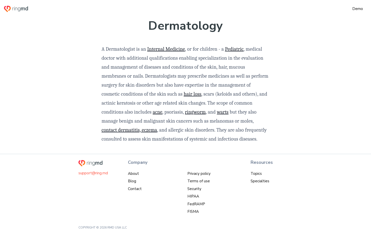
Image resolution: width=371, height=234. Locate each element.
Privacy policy (199, 173)
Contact (135, 188)
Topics (256, 173)
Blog (132, 181)
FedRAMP (196, 204)
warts (223, 112)
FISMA (193, 211)
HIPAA (193, 196)
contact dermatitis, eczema (129, 130)
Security (194, 188)
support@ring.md (93, 173)
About (133, 173)
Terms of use (198, 181)
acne (157, 112)
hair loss (192, 94)
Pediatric (234, 49)
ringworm (195, 112)
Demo (357, 8)
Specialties (260, 181)
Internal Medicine (166, 49)
